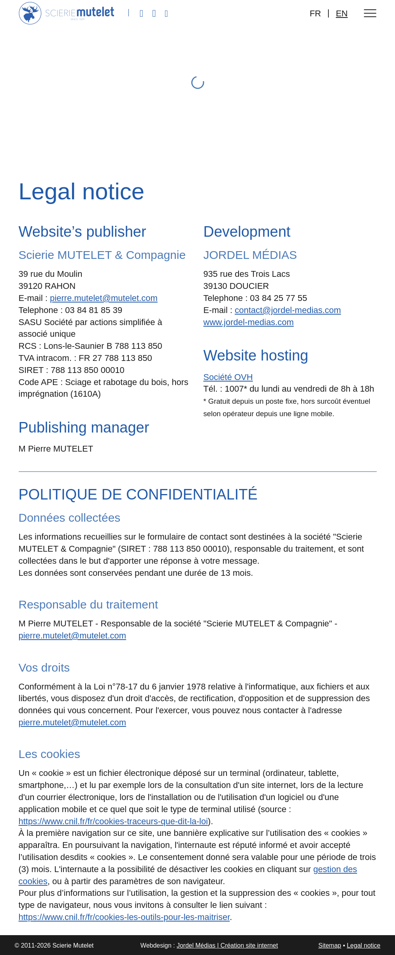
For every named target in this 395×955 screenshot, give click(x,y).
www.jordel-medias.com (249, 322)
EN (342, 13)
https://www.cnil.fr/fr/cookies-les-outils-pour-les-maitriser (124, 917)
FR (315, 13)
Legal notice (363, 945)
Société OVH (228, 377)
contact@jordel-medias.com (288, 310)
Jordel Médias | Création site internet (227, 945)
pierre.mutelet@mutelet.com (104, 298)
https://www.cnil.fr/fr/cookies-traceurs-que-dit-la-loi (113, 821)
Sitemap (329, 945)
